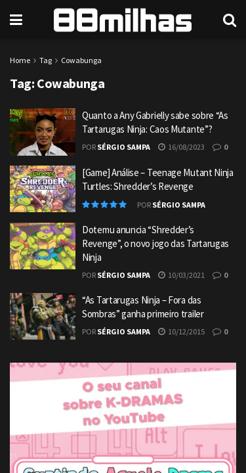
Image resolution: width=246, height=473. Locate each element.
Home (20, 60)
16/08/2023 (181, 147)
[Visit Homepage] (123, 20)
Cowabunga (81, 60)
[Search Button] (229, 19)
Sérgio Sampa (123, 147)
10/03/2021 (181, 275)
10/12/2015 (181, 331)
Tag (45, 60)
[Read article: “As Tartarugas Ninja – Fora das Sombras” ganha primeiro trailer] (42, 316)
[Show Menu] (16, 19)
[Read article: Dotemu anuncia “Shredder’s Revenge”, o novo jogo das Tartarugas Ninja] (42, 246)
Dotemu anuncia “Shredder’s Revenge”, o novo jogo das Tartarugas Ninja (155, 243)
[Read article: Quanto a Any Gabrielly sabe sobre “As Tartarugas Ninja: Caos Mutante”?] (42, 132)
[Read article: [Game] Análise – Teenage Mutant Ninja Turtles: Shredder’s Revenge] (42, 189)
